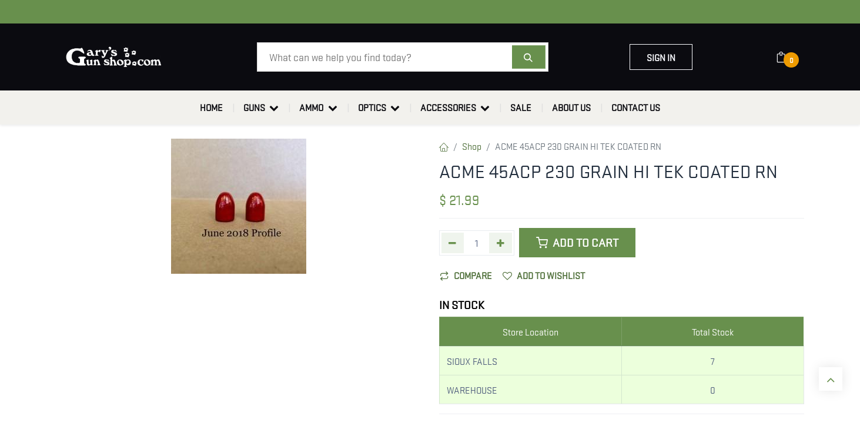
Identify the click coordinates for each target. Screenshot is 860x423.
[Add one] (500, 243)
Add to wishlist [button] (544, 274)
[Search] (529, 57)
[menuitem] (211, 107)
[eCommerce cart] (789, 57)
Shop (471, 145)
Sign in (661, 57)
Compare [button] (466, 274)
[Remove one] (452, 243)
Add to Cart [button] (577, 242)
